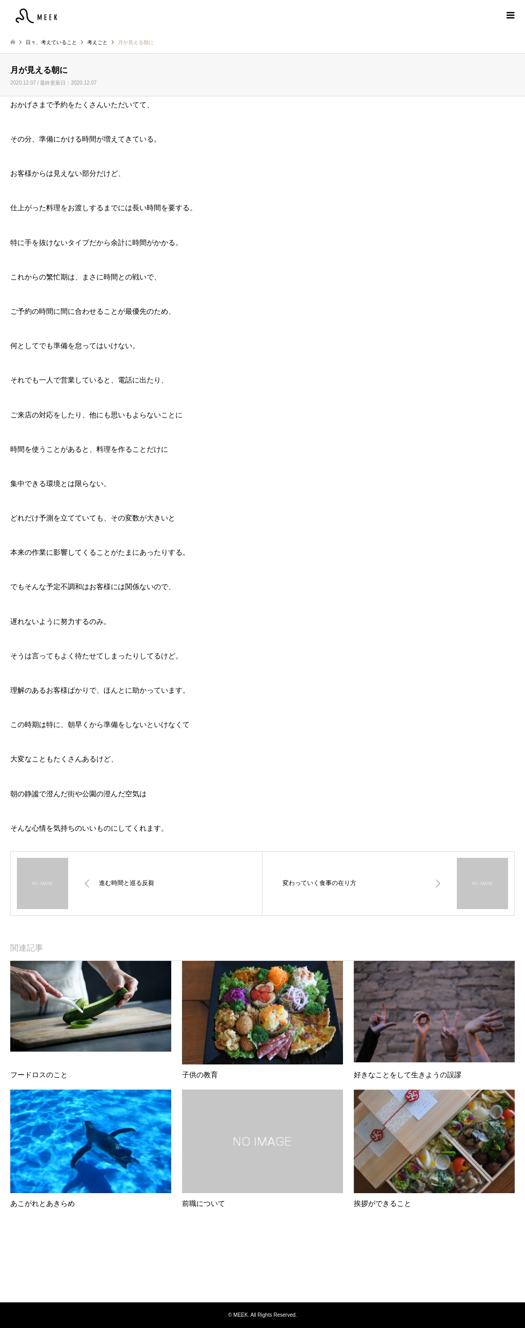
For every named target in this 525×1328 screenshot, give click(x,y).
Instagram (262, 1281)
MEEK (262, 1263)
